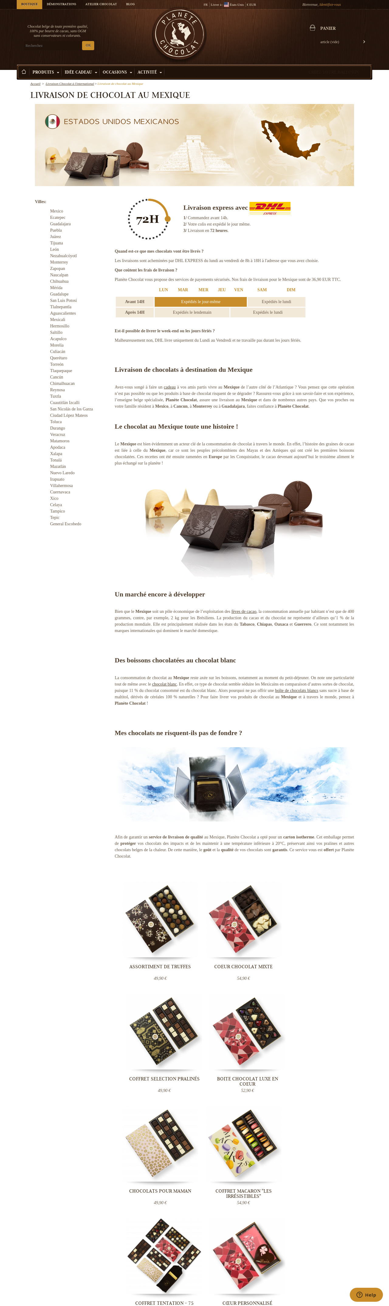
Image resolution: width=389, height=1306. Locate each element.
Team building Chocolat (219, 1254)
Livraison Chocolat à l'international (70, 83)
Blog (130, 4)
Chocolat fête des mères (339, 1266)
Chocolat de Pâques (336, 1260)
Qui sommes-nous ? (156, 1248)
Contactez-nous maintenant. (330, 1134)
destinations (153, 1133)
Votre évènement (214, 1272)
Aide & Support (153, 1278)
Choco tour (210, 1266)
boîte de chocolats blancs (296, 690)
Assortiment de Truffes (150, 949)
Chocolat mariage (275, 1278)
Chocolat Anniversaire (338, 1278)
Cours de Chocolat (215, 1260)
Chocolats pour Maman (150, 1043)
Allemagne (136, 1123)
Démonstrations (61, 4)
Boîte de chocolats (275, 1266)
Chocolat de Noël (334, 1254)
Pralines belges (273, 1254)
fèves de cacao (243, 611)
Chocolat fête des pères (339, 1272)
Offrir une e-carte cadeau (280, 1284)
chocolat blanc (164, 684)
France (162, 1119)
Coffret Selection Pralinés (272, 949)
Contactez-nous (153, 1284)
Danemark (136, 1128)
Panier (328, 29)
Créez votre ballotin (333, 72)
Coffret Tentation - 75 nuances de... (272, 1043)
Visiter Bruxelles (214, 1278)
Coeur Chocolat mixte (211, 949)
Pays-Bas (151, 1123)
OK (88, 46)
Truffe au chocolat (275, 1260)
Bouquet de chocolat (277, 1272)
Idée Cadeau (81, 72)
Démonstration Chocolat (220, 1248)
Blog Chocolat (152, 1272)
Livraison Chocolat (156, 1254)
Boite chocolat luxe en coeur (334, 949)
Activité (150, 72)
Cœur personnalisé (334, 1040)
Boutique (29, 4)
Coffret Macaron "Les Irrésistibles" (211, 1043)
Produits (46, 72)
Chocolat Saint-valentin (339, 1248)
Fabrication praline (216, 1284)
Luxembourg (167, 1123)
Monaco (150, 1128)
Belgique (174, 1119)
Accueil (35, 83)
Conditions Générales (158, 1266)
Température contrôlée (158, 1260)
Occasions (117, 72)
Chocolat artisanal (275, 1248)
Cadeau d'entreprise (336, 1284)
